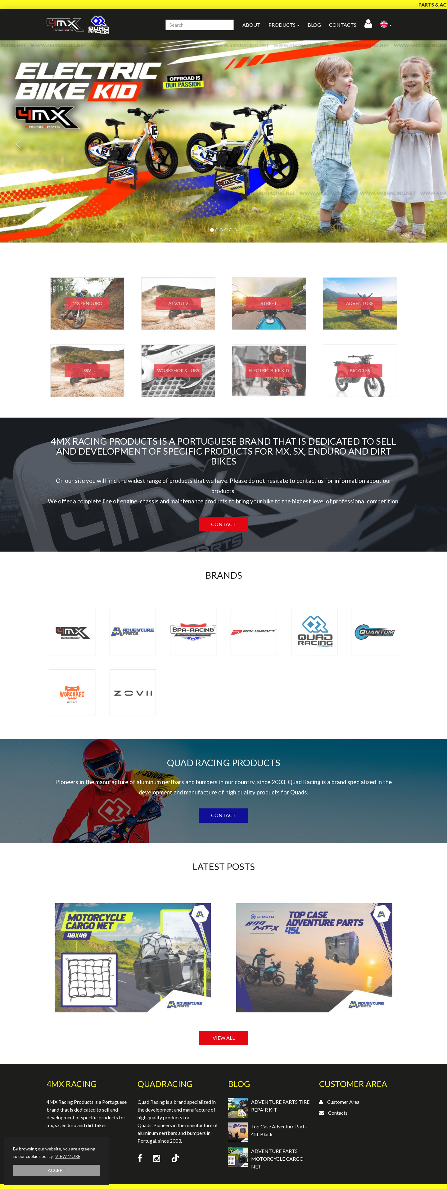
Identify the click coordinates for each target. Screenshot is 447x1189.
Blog (314, 25)
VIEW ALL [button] (224, 1038)
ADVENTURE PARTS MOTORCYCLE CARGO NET (277, 1158)
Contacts (342, 25)
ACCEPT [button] (56, 1170)
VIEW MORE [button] (67, 1156)
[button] (386, 25)
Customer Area (343, 1102)
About (251, 25)
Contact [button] (223, 524)
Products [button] (284, 25)
